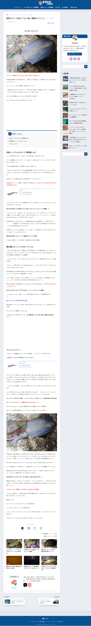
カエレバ (24, 363)
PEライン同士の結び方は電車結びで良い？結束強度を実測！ (78, 124)
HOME (45, 619)
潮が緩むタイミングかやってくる (18, 141)
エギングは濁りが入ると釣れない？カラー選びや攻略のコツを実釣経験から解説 (74, 89)
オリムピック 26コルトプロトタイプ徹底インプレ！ (78, 111)
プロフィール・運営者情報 (38, 621)
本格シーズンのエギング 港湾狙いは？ (19, 138)
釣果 (56, 536)
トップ (29, 621)
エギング (50, 536)
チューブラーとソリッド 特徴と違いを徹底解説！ (78, 117)
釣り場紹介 (65, 7)
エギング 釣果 (53, 533)
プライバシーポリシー (50, 621)
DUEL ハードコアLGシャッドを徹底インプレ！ (78, 149)
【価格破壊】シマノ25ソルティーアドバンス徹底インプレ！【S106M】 (74, 97)
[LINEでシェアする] (41, 529)
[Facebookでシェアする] (28, 529)
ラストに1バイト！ (14, 144)
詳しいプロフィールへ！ (74, 54)
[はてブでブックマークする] (34, 529)
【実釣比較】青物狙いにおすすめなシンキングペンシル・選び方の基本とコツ (74, 80)
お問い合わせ (73, 7)
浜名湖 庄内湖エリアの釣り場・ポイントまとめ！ (78, 104)
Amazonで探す (22, 194)
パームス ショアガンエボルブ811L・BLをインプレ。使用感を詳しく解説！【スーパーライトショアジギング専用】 (75, 132)
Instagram (29, 587)
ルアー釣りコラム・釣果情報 (31, 7)
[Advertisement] (31, 115)
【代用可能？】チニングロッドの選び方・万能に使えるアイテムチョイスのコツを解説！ (74, 142)
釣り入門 (57, 7)
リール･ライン (17, 7)
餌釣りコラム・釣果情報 (47, 7)
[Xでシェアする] (22, 529)
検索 (85, 66)
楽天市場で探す (28, 194)
